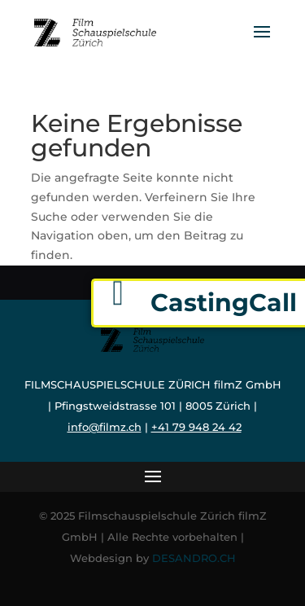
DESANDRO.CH (194, 557)
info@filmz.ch (105, 426)
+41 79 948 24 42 (196, 426)
